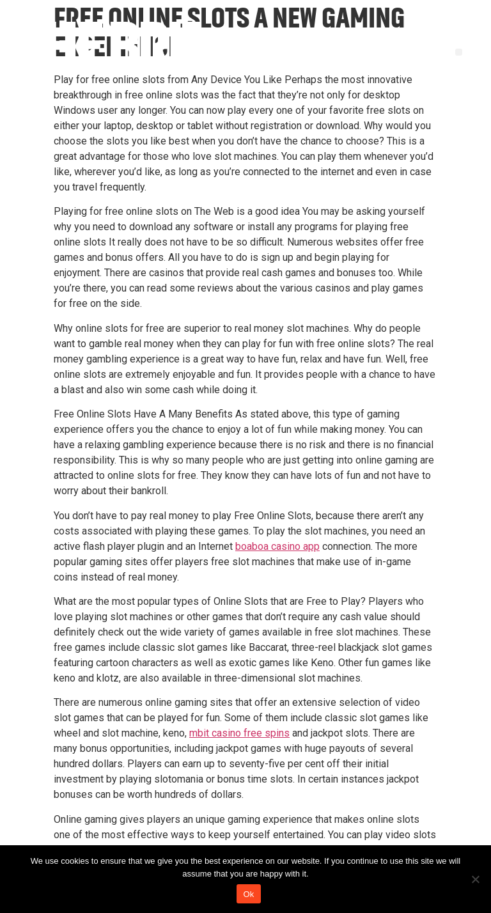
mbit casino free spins (239, 733)
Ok (248, 894)
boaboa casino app (277, 546)
